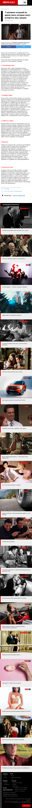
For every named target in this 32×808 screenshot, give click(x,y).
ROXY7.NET (21, 787)
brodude (7, 188)
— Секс (11, 779)
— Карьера (14, 784)
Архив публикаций (7, 789)
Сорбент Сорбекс (8, 802)
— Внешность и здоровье (17, 782)
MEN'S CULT (21, 789)
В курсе (5, 787)
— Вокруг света (15, 786)
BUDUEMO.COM (10, 796)
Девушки (5, 774)
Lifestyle (14, 781)
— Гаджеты (5, 782)
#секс (5, 191)
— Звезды (5, 777)
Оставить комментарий (19, 195)
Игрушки (5, 781)
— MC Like (5, 775)
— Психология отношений (15, 777)
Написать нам (26, 805)
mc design (19, 801)
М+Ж (11, 774)
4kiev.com (20, 791)
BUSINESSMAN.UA (10, 794)
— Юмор (12, 775)
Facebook (8, 46)
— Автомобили (6, 784)
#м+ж (8, 191)
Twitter (23, 46)
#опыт (11, 191)
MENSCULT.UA (9, 792)
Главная (2, 9)
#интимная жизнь (18, 191)
